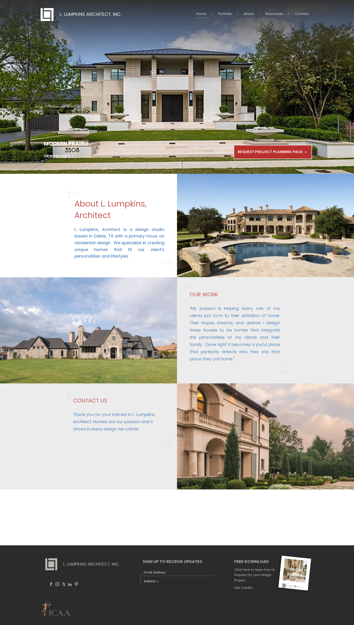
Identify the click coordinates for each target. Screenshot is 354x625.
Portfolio (225, 13)
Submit (151, 581)
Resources (274, 13)
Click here (242, 569)
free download (251, 561)
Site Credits (243, 588)
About (249, 13)
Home (201, 13)
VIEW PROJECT (57, 156)
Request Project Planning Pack (270, 151)
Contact (302, 13)
